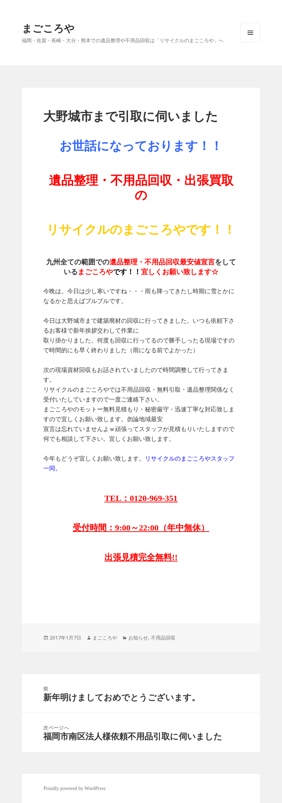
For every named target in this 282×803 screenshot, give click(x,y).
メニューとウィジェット (250, 42)
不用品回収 (163, 637)
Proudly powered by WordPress (74, 788)
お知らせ (138, 637)
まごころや (48, 28)
